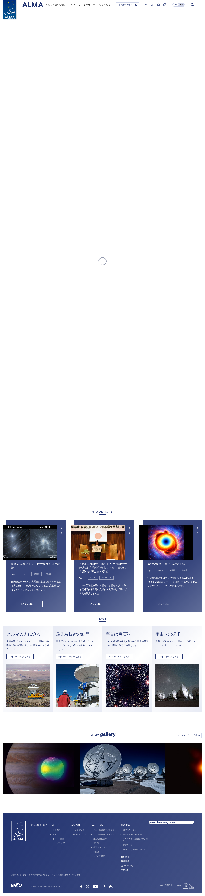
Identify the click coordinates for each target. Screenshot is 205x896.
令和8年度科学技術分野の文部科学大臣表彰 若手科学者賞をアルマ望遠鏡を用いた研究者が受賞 (103, 567)
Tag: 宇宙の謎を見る (168, 656)
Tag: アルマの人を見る (20, 656)
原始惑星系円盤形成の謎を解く (167, 564)
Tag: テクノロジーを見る (69, 656)
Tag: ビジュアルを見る (119, 656)
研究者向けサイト (126, 5)
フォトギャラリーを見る (188, 735)
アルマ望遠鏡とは (39, 825)
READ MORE (26, 604)
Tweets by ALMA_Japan (162, 822)
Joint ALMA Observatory (170, 885)
